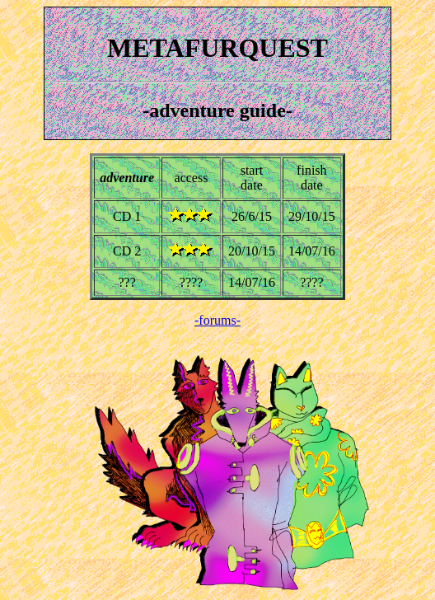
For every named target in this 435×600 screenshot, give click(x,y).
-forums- (217, 320)
